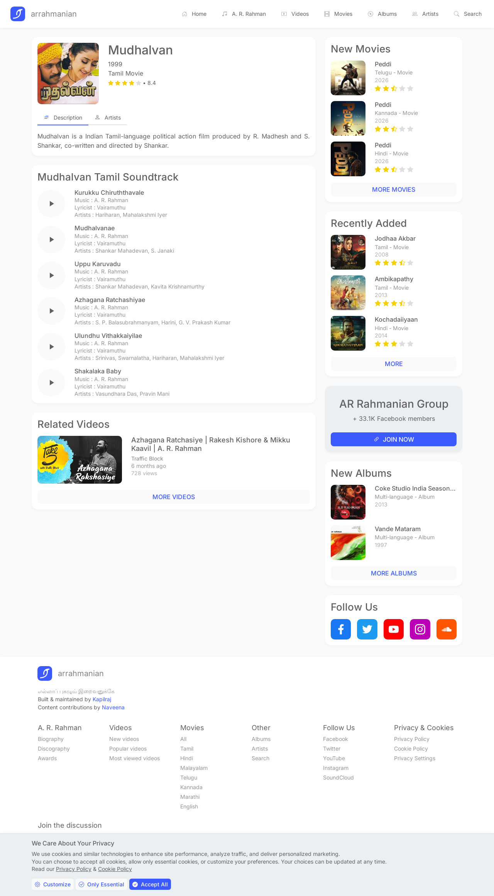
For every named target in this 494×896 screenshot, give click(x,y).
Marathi (190, 796)
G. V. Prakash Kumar (204, 322)
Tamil (186, 748)
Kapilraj (102, 699)
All (183, 739)
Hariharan (107, 214)
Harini (168, 322)
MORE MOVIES (393, 189)
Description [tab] (63, 117)
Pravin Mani (154, 393)
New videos (124, 739)
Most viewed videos (134, 758)
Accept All (150, 884)
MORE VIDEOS (173, 497)
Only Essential (101, 884)
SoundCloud (338, 777)
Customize (53, 884)
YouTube (334, 758)
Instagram (336, 767)
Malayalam (194, 767)
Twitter (331, 748)
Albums (382, 14)
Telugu (188, 777)
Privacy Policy (412, 739)
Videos (295, 14)
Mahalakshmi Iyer (145, 214)
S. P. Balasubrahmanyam (126, 322)
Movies (338, 14)
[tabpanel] (173, 141)
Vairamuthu (111, 207)
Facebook (335, 739)
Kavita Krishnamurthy (178, 286)
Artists (425, 14)
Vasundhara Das (116, 393)
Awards (47, 758)
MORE (394, 364)
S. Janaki (162, 250)
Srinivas (105, 357)
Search (468, 14)
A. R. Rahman (244, 14)
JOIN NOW (394, 439)
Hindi (186, 758)
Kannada (191, 787)
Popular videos (128, 748)
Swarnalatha (133, 357)
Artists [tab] (108, 117)
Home (194, 14)
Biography (51, 739)
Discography (54, 748)
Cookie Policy (411, 748)
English (189, 806)
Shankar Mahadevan (121, 250)
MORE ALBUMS (394, 573)
